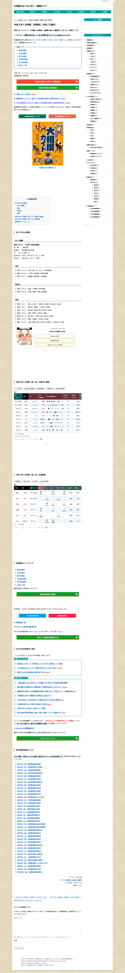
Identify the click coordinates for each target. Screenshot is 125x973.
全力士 (92, 70)
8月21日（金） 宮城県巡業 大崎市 (29, 851)
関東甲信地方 (94, 102)
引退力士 (92, 171)
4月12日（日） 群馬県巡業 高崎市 (29, 767)
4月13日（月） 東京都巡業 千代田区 (29, 770)
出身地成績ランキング (62, 117)
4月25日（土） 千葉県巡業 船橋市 (29, 803)
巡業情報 (105, 12)
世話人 (92, 141)
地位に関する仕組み (95, 147)
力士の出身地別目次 (32, 617)
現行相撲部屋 (94, 76)
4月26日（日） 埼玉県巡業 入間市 (29, 806)
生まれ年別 (93, 165)
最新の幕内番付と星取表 (48, 596)
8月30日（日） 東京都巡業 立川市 (29, 872)
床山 (91, 136)
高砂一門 (92, 87)
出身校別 (92, 173)
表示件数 (21, 435)
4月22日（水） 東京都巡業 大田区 (29, 794)
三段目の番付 (23, 59)
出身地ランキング (95, 156)
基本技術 (92, 180)
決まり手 (92, 182)
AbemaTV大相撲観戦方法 (25, 730)
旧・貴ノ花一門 (94, 93)
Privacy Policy (49, 964)
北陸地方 (92, 107)
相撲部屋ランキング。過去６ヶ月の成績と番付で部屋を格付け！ (38, 99)
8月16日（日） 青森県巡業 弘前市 (29, 842)
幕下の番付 (23, 56)
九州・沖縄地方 (94, 118)
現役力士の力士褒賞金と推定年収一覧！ (31, 674)
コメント (18, 920)
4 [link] (29, 440)
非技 (95, 201)
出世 (18, 209)
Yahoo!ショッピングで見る (47, 346)
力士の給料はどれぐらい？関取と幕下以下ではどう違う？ (37, 670)
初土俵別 (92, 168)
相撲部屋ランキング (95, 153)
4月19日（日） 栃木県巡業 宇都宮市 (29, 785)
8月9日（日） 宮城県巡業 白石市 (28, 824)
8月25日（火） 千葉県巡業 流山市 (29, 860)
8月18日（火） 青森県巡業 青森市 (29, 845)
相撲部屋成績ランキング (32, 117)
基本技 (96, 185)
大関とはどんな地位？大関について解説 (31, 711)
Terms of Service (59, 964)
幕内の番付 (23, 50)
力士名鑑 (68, 12)
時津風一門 (93, 84)
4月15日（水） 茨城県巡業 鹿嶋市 (29, 773)
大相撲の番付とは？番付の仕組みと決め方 (32, 706)
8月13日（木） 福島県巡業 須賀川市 (29, 833)
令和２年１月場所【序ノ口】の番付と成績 (29, 218)
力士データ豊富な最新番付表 (26, 628)
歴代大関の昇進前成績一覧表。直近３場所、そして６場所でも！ (39, 715)
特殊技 (96, 199)
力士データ (90, 162)
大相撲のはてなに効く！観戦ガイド (30, 5)
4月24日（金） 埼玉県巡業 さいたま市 (30, 800)
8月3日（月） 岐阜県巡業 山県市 (28, 812)
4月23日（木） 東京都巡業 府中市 (29, 797)
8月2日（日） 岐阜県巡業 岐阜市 (28, 809)
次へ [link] (37, 440)
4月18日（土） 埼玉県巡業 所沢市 (29, 782)
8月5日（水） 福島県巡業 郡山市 (28, 818)
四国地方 (92, 115)
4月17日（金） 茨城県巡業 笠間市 (29, 779)
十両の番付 (23, 53)
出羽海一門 (93, 79)
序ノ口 (79, 880)
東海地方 (92, 104)
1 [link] (22, 440)
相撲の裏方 (90, 127)
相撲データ (90, 151)
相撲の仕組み (20, 12)
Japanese (104, 1)
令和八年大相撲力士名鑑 (57, 333)
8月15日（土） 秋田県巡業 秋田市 (29, 839)
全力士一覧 (23, 65)
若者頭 (92, 138)
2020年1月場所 (76, 883)
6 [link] (34, 440)
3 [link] (27, 440)
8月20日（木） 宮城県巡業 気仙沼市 (29, 848)
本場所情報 (90, 45)
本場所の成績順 (91, 43)
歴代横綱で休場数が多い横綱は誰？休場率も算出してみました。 (39, 689)
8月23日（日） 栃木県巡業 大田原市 (29, 857)
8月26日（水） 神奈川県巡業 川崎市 (29, 863)
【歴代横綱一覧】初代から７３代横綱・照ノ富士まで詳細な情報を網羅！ (43, 685)
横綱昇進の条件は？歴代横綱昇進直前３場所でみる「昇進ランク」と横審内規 (44, 694)
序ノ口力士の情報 (21, 204)
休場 (18, 214)
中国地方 (92, 113)
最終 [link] (41, 440)
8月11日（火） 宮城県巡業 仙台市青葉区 (31, 830)
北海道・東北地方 (95, 99)
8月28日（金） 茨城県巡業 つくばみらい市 (32, 866)
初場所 (68, 883)
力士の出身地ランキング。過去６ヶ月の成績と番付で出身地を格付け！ (41, 104)
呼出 (91, 133)
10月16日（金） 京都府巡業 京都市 (29, 875)
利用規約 (63, 962)
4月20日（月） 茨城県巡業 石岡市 (29, 788)
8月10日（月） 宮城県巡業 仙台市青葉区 (31, 827)
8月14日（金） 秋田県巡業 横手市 (29, 836)
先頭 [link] (16, 440)
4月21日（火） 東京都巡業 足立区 (29, 791)
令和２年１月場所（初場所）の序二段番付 (66, 900)
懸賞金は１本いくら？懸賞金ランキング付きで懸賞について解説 (39, 666)
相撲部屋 (44, 12)
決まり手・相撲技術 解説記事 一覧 (47, 640)
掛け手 (96, 190)
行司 (91, 130)
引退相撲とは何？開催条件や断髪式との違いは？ (34, 698)
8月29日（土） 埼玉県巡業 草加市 (29, 869)
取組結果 (89, 40)
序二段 (92, 64)
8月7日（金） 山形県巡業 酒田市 (28, 821)
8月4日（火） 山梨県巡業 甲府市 (28, 815)
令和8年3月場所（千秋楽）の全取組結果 (47, 82)
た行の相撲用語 (94, 214)
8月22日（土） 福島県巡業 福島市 (29, 854)
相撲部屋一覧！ (21, 624)
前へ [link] (20, 440)
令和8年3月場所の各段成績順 (47, 89)
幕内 (91, 53)
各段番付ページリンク (22, 223)
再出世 (19, 212)
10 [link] (39, 528)
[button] (20, 398)
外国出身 (92, 121)
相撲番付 (32, 12)
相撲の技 (89, 177)
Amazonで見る (47, 337)
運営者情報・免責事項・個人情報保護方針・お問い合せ (34, 966)
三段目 (92, 62)
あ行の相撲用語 (94, 208)
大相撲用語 (81, 12)
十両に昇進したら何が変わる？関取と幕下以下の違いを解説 (38, 702)
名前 (15, 943)
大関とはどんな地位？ (24, 95)
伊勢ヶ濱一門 (94, 90)
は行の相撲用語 (94, 217)
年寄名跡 (93, 12)
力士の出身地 (56, 12)
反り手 (96, 193)
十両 (91, 56)
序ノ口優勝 (20, 207)
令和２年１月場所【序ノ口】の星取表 (27, 220)
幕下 (91, 59)
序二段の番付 (23, 62)
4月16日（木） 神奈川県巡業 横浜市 (29, 776)
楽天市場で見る (47, 342)
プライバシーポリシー (54, 962)
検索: (15, 393)
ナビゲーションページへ (48, 741)
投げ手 (96, 188)
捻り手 (96, 196)
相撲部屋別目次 (62, 617)
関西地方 (92, 110)
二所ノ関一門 (94, 82)
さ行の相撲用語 (94, 211)
